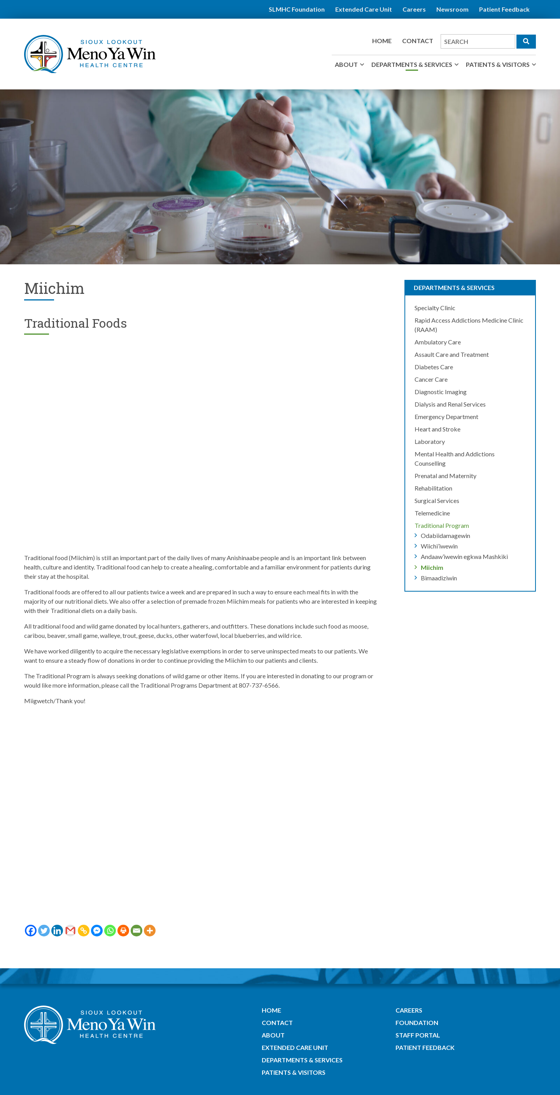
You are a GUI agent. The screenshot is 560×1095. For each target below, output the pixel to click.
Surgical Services (437, 500)
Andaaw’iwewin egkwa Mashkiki (464, 556)
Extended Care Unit (363, 9)
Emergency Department (446, 416)
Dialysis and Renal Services (450, 404)
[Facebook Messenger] (97, 930)
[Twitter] (44, 930)
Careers (414, 9)
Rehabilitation (433, 488)
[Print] (123, 930)
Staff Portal (418, 1035)
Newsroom (452, 9)
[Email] (136, 930)
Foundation (417, 1022)
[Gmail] (70, 930)
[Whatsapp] (110, 930)
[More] (150, 930)
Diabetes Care (434, 366)
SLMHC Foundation (297, 9)
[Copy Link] (83, 930)
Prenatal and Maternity (445, 475)
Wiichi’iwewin (439, 546)
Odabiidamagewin (445, 535)
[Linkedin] (57, 930)
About (346, 64)
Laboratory (430, 441)
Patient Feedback (504, 9)
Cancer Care (431, 379)
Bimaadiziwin (439, 578)
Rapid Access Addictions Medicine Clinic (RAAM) (469, 324)
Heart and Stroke (437, 429)
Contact (417, 40)
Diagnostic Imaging (441, 391)
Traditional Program (442, 525)
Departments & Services (411, 64)
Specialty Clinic (435, 307)
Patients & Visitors (498, 64)
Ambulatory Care (438, 342)
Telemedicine (432, 513)
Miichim (432, 567)
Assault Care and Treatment (452, 354)
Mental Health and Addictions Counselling (455, 458)
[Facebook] (31, 930)
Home (382, 40)
